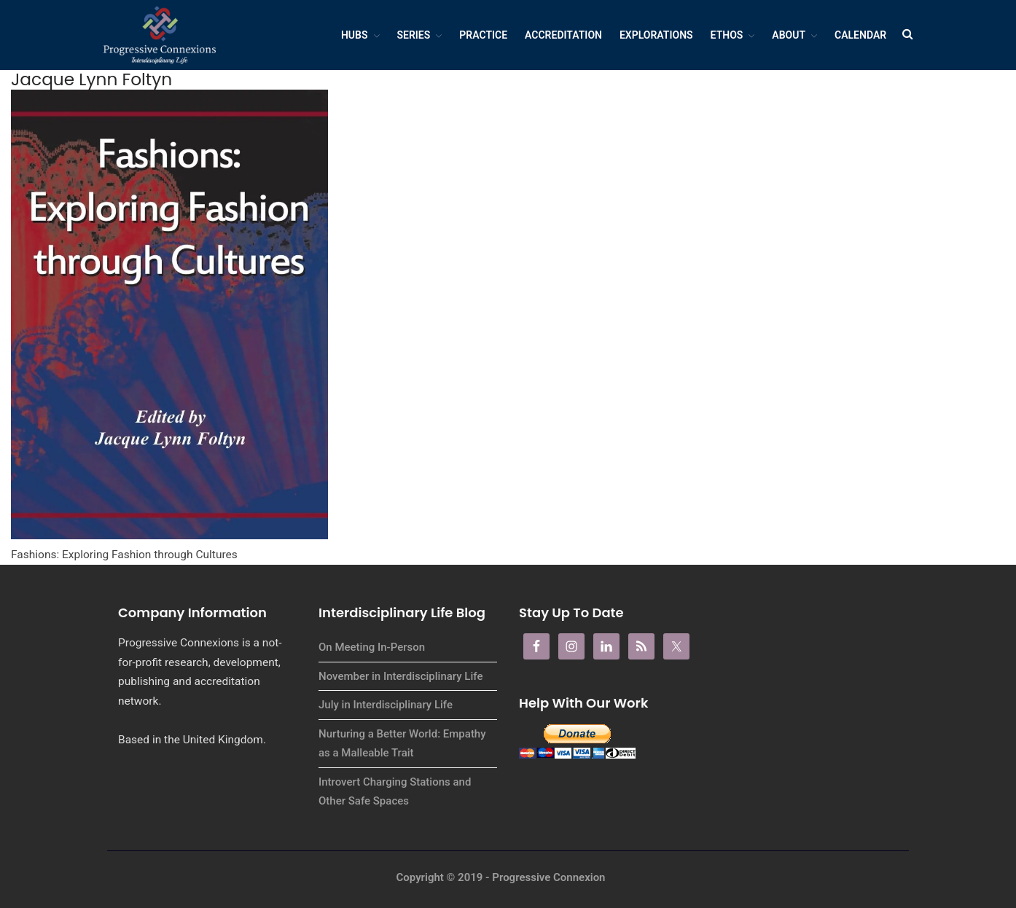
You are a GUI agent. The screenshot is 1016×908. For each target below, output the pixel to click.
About (788, 35)
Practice (483, 35)
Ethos (727, 35)
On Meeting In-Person (372, 647)
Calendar (860, 35)
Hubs (354, 35)
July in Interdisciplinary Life (386, 704)
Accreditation (563, 35)
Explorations (656, 35)
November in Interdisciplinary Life (400, 676)
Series (414, 35)
